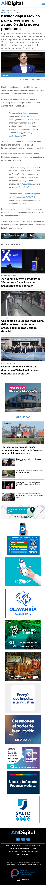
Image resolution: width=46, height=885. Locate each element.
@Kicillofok (34, 177)
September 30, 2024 (17, 136)
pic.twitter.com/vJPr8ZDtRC (23, 197)
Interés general (24, 848)
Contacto (26, 854)
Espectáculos (13, 851)
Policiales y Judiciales (29, 851)
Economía (17, 845)
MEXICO (34, 79)
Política (9, 845)
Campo (34, 848)
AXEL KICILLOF (27, 79)
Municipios (36, 845)
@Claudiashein (30, 116)
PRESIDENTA (41, 79)
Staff (18, 854)
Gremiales (26, 845)
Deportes (13, 848)
